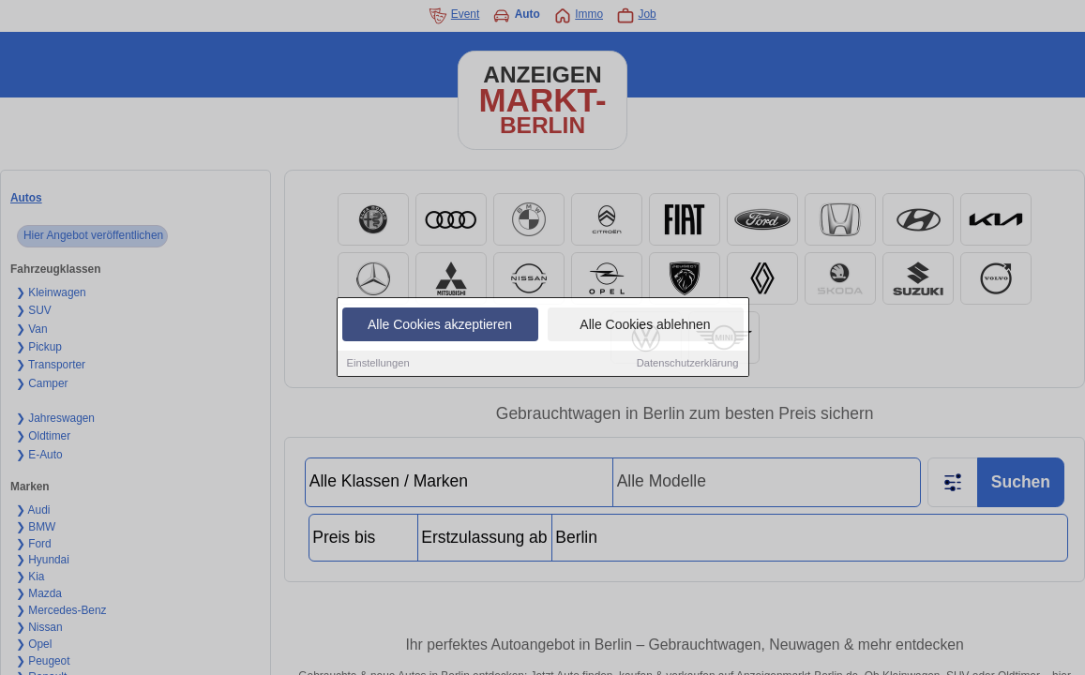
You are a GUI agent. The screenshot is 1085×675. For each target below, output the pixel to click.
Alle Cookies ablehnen (645, 326)
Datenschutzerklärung (688, 364)
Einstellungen (378, 364)
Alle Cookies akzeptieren (440, 326)
